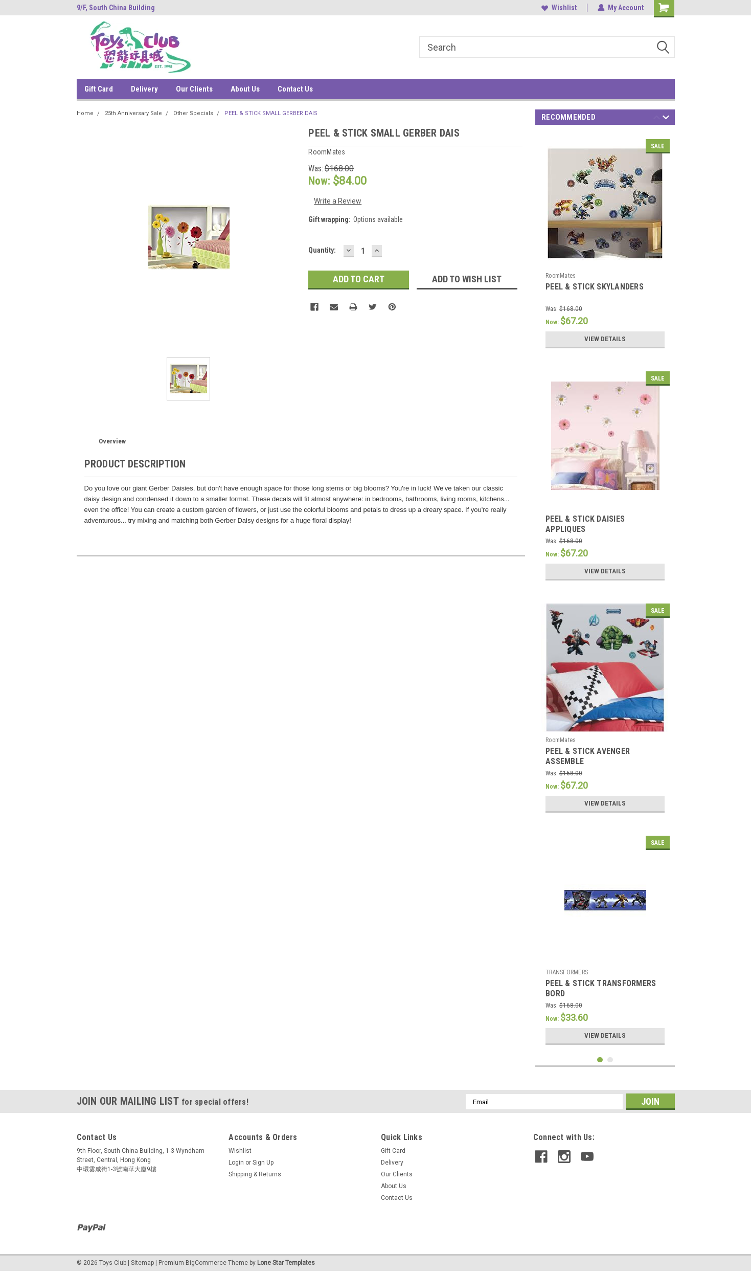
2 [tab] (610, 1060)
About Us (245, 89)
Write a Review (337, 201)
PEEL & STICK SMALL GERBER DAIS (270, 113)
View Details (605, 339)
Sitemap (142, 1262)
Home (85, 113)
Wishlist (559, 8)
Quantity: (322, 250)
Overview (112, 441)
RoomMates (560, 275)
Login (236, 1162)
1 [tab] (600, 1060)
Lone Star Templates (286, 1262)
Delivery (144, 89)
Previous (657, 119)
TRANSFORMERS (566, 972)
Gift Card (98, 89)
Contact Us (295, 89)
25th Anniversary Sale (133, 113)
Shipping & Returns (255, 1174)
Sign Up (263, 1162)
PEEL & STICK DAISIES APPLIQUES (585, 524)
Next (666, 119)
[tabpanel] (605, 243)
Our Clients (194, 89)
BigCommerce (206, 1262)
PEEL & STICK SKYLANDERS (594, 287)
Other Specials (193, 113)
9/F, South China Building (116, 8)
